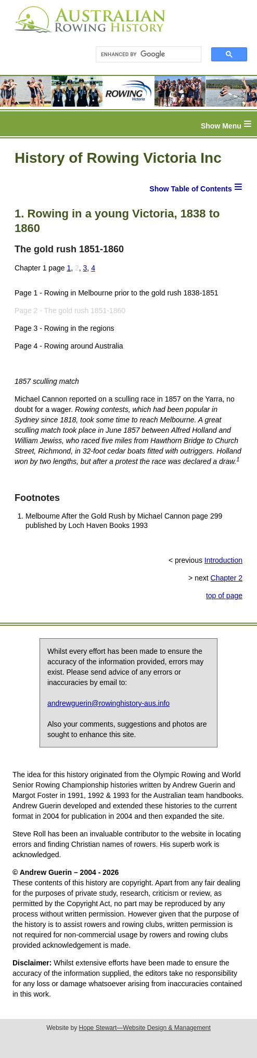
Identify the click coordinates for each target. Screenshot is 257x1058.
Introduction (223, 560)
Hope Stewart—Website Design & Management (145, 1027)
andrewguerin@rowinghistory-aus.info (108, 703)
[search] (144, 54)
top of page (224, 595)
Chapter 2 (226, 578)
